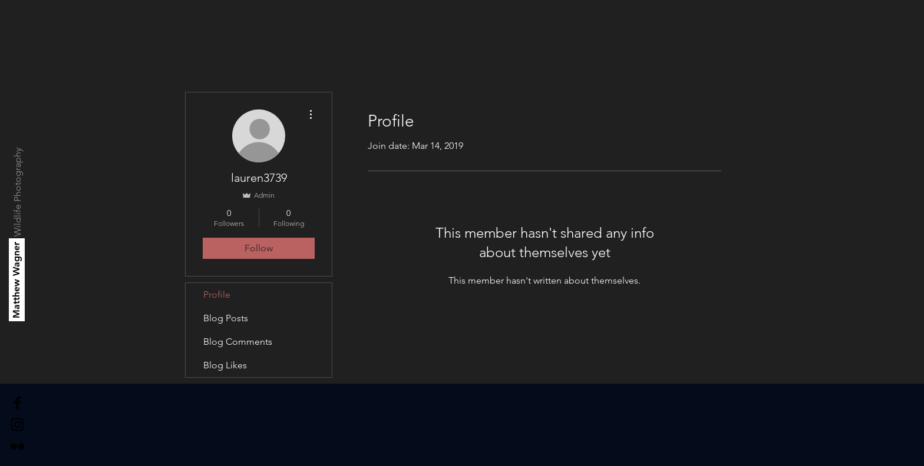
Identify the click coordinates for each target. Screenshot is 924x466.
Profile (216, 294)
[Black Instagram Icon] (17, 424)
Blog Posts (225, 318)
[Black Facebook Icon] (17, 402)
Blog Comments (237, 341)
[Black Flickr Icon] (17, 446)
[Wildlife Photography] (18, 192)
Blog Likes (225, 365)
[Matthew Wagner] (17, 279)
